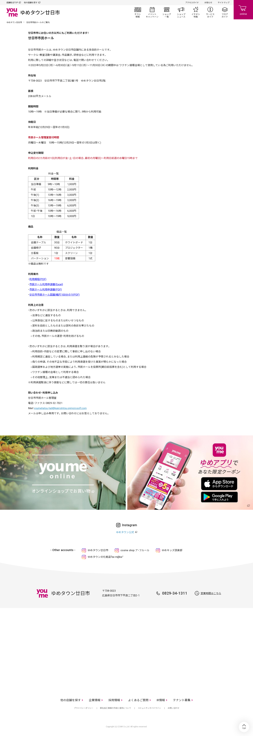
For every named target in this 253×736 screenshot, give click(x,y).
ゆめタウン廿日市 (14, 22)
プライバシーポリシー (83, 708)
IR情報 (161, 700)
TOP (244, 727)
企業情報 (94, 700)
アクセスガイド (192, 2)
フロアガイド (225, 12)
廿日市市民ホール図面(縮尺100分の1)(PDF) (54, 294)
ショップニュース (181, 12)
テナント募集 (181, 700)
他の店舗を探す (30, 2)
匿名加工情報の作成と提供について (115, 708)
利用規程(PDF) (37, 279)
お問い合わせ (173, 708)
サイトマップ (223, 2)
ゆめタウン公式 (125, 532)
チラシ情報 (137, 12)
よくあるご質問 (138, 700)
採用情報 (114, 700)
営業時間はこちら (211, 593)
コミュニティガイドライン (149, 708)
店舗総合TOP (12, 2)
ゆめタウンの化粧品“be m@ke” (105, 556)
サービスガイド (210, 12)
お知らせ (208, 2)
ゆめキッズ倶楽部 (172, 550)
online (243, 9)
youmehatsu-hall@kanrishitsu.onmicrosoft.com (60, 408)
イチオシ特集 (195, 12)
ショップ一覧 (166, 12)
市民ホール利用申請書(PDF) (45, 289)
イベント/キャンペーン (152, 12)
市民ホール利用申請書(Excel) (46, 284)
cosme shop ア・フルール (135, 550)
